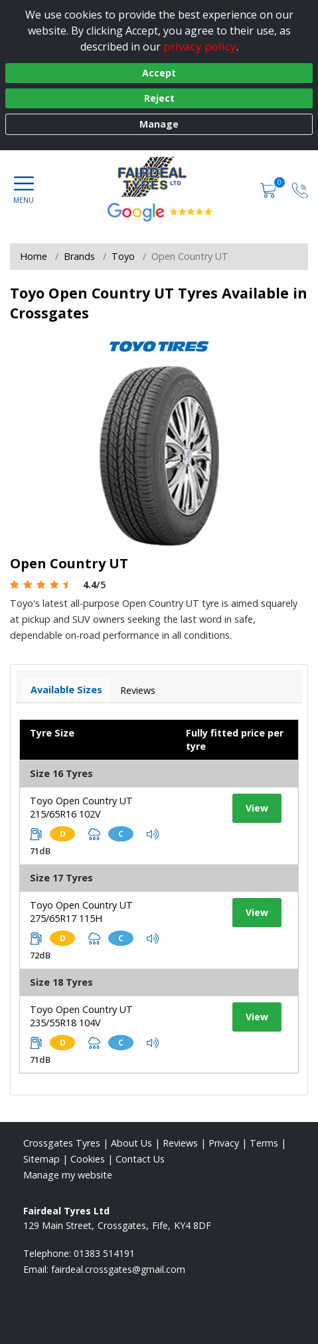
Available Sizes (66, 689)
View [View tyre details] (257, 808)
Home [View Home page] (33, 256)
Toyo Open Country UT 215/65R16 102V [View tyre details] (81, 807)
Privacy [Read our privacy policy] (223, 1143)
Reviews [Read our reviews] (180, 1143)
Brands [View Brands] (79, 256)
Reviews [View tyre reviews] (137, 690)
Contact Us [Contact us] (140, 1159)
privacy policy (199, 46)
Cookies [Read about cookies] (87, 1159)
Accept (159, 72)
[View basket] (269, 189)
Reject (159, 98)
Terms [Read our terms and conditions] (264, 1143)
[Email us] (118, 1269)
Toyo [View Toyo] (123, 256)
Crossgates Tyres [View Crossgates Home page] (61, 1143)
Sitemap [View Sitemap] (41, 1159)
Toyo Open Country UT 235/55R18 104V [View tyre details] (81, 1016)
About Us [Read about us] (131, 1143)
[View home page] (159, 177)
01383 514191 (104, 1253)
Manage (159, 124)
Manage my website (67, 1175)
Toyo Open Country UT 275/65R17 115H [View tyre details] (81, 912)
